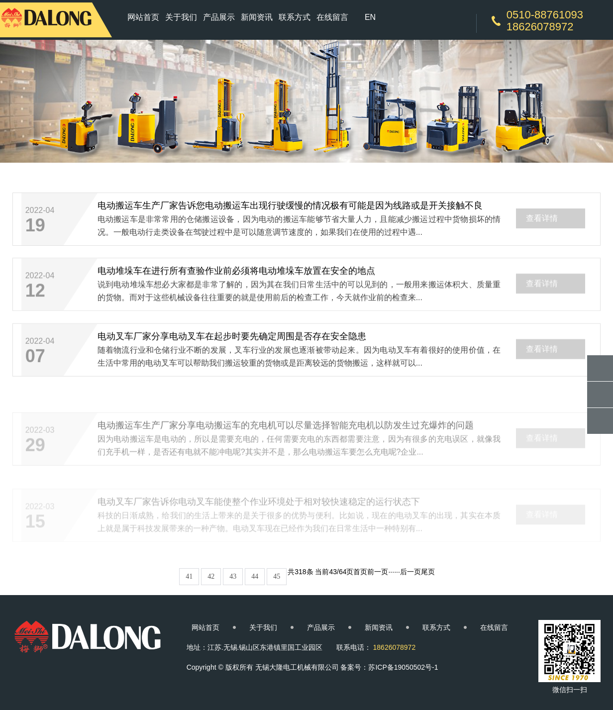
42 (210, 576)
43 (232, 576)
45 (276, 576)
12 (35, 293)
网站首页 (143, 17)
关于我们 (181, 17)
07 (35, 361)
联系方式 (294, 17)
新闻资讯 (257, 17)
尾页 (428, 572)
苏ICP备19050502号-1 (403, 667)
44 (254, 576)
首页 (360, 572)
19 (35, 226)
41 (189, 576)
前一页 (377, 572)
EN (370, 17)
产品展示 (219, 17)
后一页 (410, 572)
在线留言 (332, 17)
